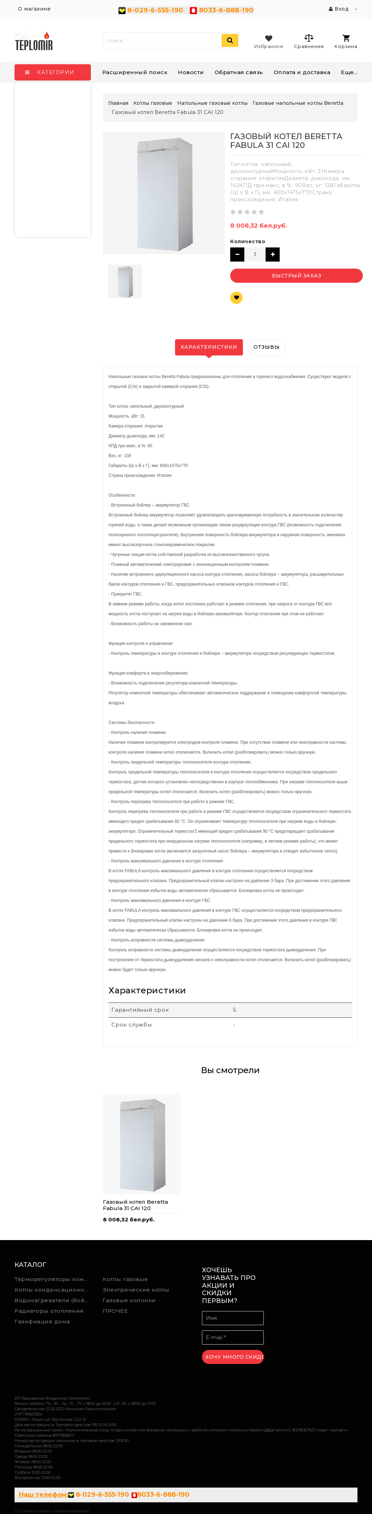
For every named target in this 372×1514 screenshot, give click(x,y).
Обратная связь (239, 72)
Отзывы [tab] (267, 347)
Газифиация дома (42, 1321)
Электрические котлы (136, 1289)
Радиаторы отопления (49, 1310)
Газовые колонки (129, 1300)
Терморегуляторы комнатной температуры (53, 1279)
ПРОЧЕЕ (115, 1310)
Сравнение (309, 41)
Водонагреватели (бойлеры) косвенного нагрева (53, 1300)
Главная (118, 103)
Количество (247, 241)
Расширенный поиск (135, 72)
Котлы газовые (125, 1279)
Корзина (346, 42)
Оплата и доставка (302, 72)
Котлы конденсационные (53, 1289)
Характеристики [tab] (209, 347)
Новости (191, 72)
